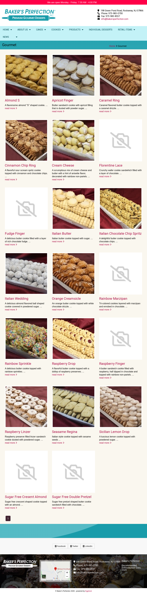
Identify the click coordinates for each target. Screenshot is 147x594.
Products (76, 29)
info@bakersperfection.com (114, 19)
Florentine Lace (110, 165)
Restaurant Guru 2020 (131, 569)
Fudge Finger (15, 234)
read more (11, 108)
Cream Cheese (63, 165)
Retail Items (126, 29)
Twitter (74, 546)
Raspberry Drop (63, 364)
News (6, 37)
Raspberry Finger (112, 364)
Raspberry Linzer (17, 432)
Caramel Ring (109, 100)
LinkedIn (87, 546)
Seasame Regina (64, 432)
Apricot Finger (62, 100)
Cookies (57, 29)
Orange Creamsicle (66, 299)
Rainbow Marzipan (113, 299)
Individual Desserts (100, 29)
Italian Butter (61, 234)
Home (7, 29)
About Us (24, 29)
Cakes (41, 29)
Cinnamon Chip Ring (20, 165)
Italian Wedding (16, 299)
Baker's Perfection (131, 561)
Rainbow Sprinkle (18, 364)
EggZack (88, 591)
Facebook (60, 546)
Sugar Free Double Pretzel (71, 497)
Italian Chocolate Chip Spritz (120, 234)
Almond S (12, 100)
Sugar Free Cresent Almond (26, 497)
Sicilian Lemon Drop (114, 432)
